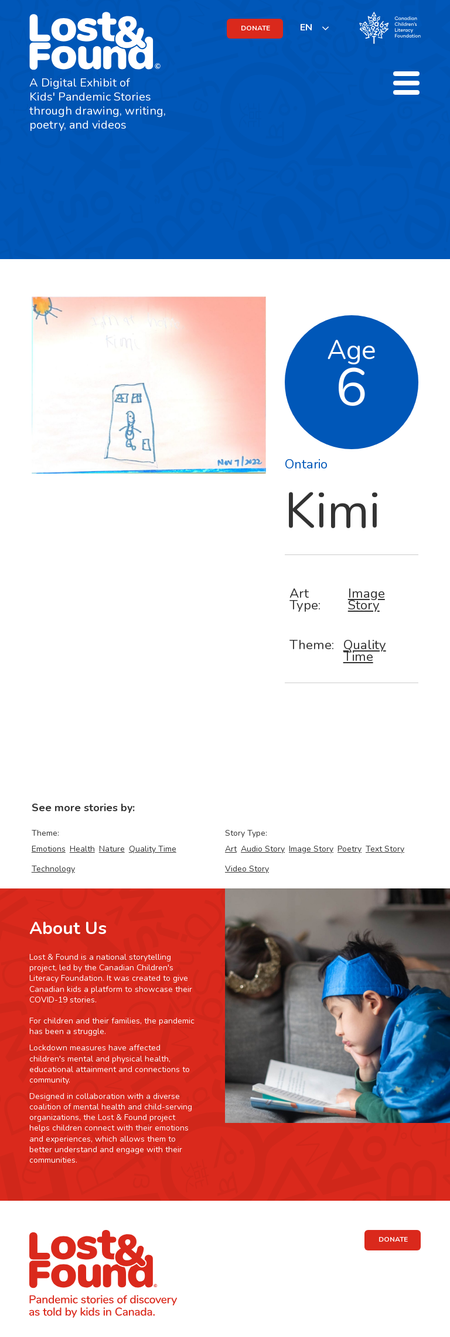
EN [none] (306, 27)
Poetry (350, 848)
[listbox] (315, 28)
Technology (53, 868)
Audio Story (263, 848)
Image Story (366, 599)
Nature (112, 848)
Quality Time (364, 651)
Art (231, 848)
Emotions (49, 848)
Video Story (247, 868)
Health (82, 848)
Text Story (385, 848)
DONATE (255, 28)
